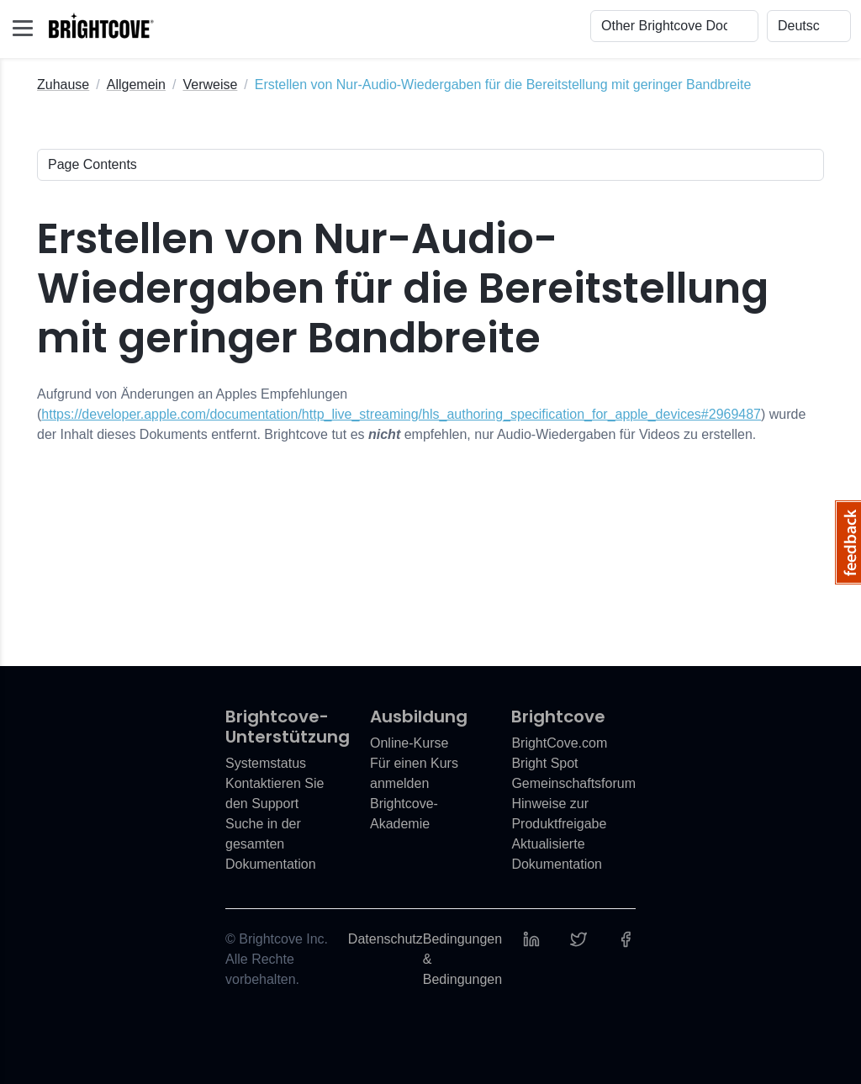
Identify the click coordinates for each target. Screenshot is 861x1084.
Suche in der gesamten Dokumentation (270, 844)
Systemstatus (265, 763)
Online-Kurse (409, 743)
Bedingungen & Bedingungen (462, 959)
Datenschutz (385, 939)
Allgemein (136, 84)
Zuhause (63, 84)
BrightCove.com (559, 743)
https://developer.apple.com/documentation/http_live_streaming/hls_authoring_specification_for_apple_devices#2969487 (401, 414)
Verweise (209, 84)
